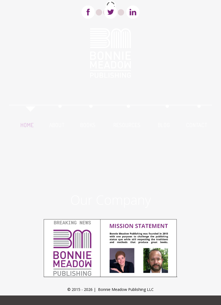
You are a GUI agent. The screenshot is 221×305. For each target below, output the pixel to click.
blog (164, 124)
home (27, 124)
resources (126, 124)
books (87, 124)
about (56, 124)
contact (196, 124)
